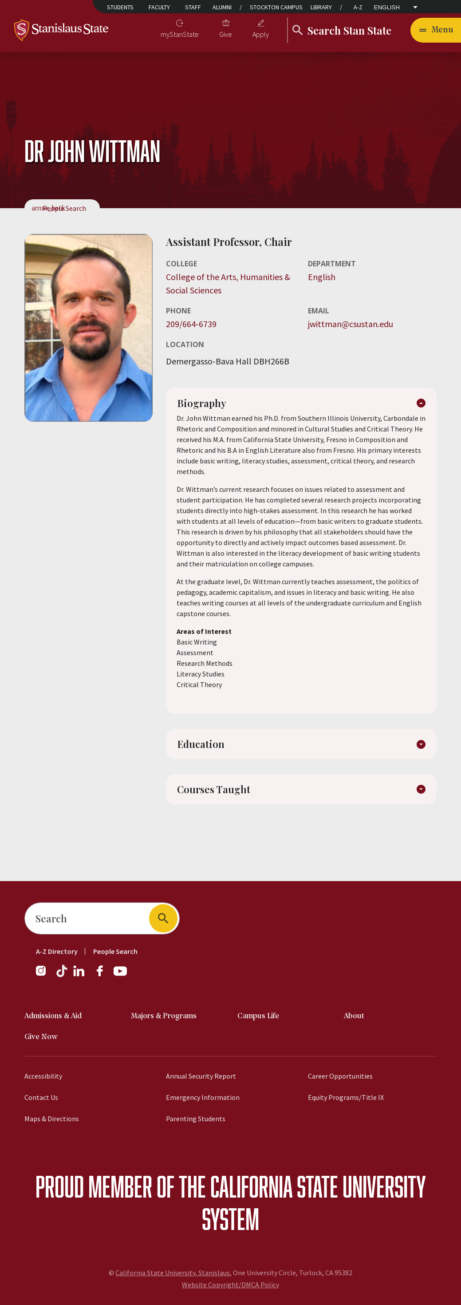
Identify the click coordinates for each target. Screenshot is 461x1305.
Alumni (222, 7)
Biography (203, 405)
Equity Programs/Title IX (346, 1097)
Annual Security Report (201, 1076)
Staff (193, 7)
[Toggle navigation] (435, 30)
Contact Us (41, 1097)
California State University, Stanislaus (172, 1272)
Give (225, 34)
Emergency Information (203, 1097)
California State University (318, 1186)
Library (321, 7)
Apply (260, 34)
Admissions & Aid (53, 1016)
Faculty (159, 7)
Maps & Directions (51, 1118)
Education (201, 748)
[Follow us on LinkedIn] (79, 975)
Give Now (41, 1037)
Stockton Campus (276, 7)
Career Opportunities (340, 1076)
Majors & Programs (164, 1016)
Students (120, 7)
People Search (64, 208)
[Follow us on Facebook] (103, 975)
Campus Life (258, 1016)
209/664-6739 (191, 323)
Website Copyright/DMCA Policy (230, 1284)
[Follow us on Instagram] (44, 975)
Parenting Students (195, 1118)
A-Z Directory (57, 951)
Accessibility (43, 1076)
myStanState (180, 34)
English (387, 7)
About (354, 1016)
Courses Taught (215, 796)
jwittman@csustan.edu (350, 323)
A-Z (358, 7)
